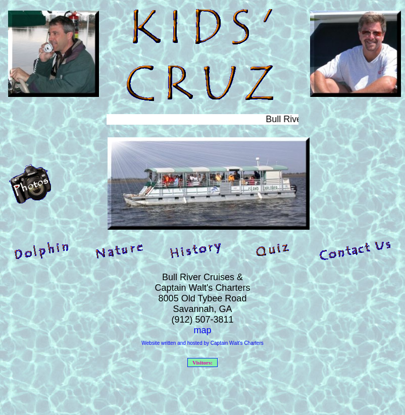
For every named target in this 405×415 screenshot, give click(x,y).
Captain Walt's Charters (237, 343)
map (202, 330)
